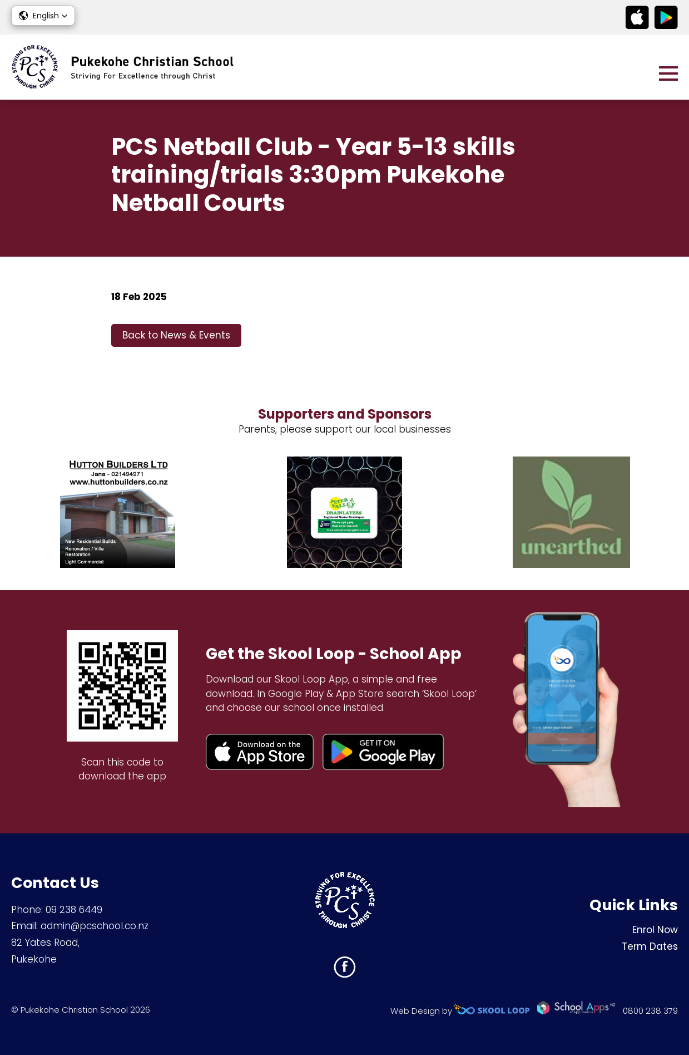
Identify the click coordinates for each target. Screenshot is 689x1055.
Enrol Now (655, 929)
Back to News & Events (176, 335)
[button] (43, 16)
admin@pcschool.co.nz (94, 926)
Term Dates (650, 946)
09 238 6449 (74, 909)
